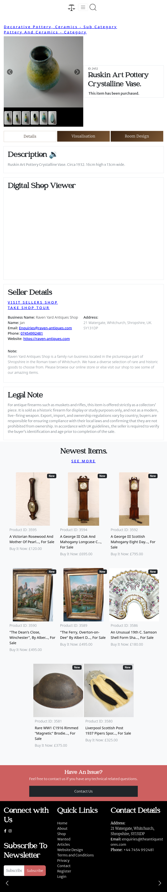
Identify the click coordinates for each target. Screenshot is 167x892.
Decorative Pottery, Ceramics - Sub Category (60, 26)
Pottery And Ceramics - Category (45, 32)
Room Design (137, 136)
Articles (63, 844)
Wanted (63, 839)
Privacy (63, 860)
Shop (61, 834)
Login (61, 876)
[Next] (160, 883)
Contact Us (83, 791)
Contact (64, 866)
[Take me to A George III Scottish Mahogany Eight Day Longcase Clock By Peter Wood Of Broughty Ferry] (134, 516)
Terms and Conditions (75, 855)
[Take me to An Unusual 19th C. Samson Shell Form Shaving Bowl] (134, 611)
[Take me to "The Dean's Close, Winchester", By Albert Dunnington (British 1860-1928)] (33, 611)
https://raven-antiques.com (46, 338)
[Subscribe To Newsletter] (14, 870)
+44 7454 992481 (138, 850)
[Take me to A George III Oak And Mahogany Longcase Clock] (83, 516)
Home (62, 823)
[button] (10, 71)
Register (64, 871)
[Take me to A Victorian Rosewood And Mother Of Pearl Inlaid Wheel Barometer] (33, 516)
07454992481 (31, 333)
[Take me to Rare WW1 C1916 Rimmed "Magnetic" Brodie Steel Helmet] (58, 707)
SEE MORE (83, 461)
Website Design (70, 850)
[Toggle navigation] (83, 7)
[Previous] (7, 883)
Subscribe (35, 870)
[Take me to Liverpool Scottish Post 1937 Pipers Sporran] (109, 707)
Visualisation (83, 136)
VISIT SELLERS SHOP (33, 302)
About (62, 828)
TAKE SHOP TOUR (29, 307)
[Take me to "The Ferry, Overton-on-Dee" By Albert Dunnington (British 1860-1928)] (83, 611)
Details (30, 136)
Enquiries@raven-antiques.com (45, 328)
